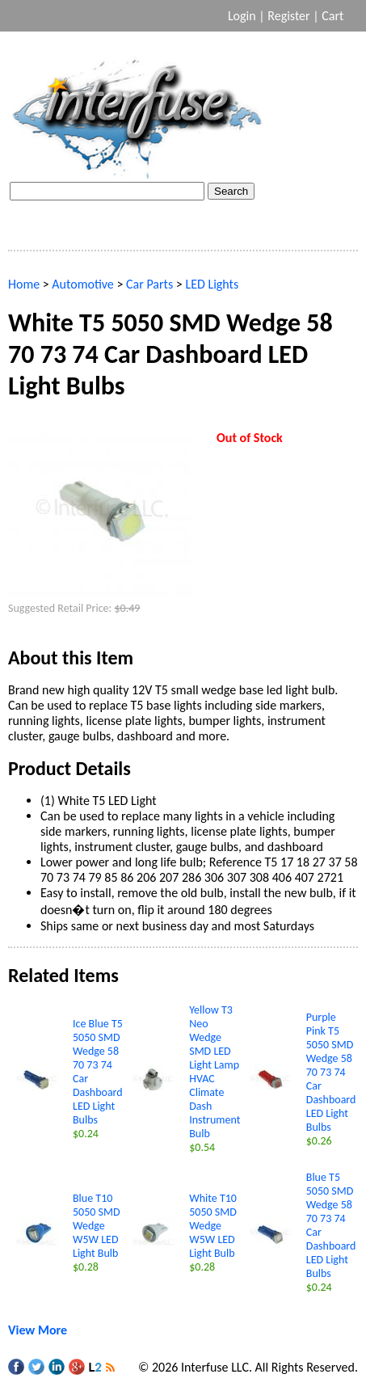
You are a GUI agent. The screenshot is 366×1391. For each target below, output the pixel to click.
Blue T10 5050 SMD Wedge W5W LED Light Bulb (96, 1225)
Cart (334, 15)
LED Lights (211, 284)
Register (288, 15)
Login (242, 15)
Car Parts (149, 284)
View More (37, 1330)
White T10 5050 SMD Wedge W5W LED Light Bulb (213, 1225)
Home (24, 284)
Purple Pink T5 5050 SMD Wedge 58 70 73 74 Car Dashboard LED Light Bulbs (331, 1072)
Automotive (82, 284)
